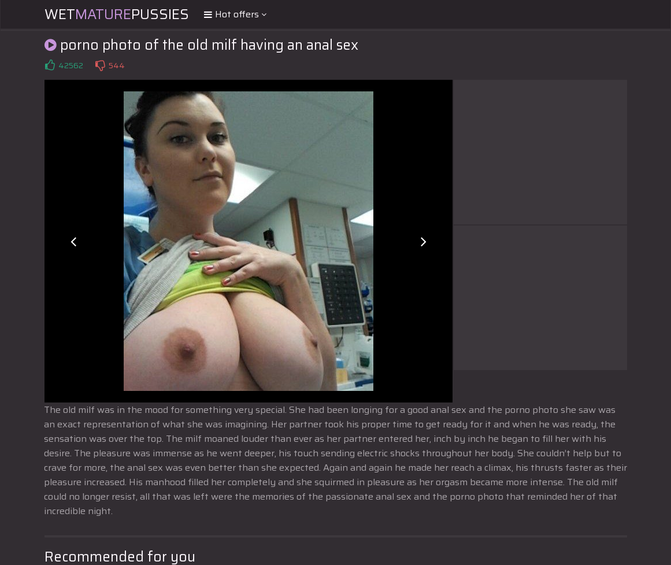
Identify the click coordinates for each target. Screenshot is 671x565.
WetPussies (117, 14)
